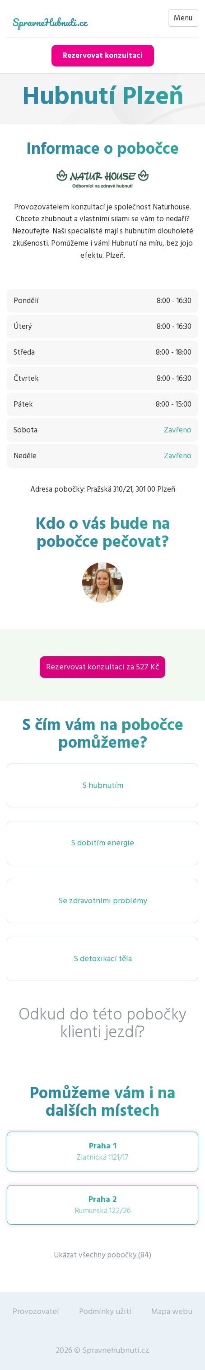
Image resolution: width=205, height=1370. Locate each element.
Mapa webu (171, 1311)
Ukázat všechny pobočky (102, 1255)
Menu (183, 18)
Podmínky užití (105, 1311)
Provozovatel (36, 1311)
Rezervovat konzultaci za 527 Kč (102, 667)
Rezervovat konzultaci (103, 55)
